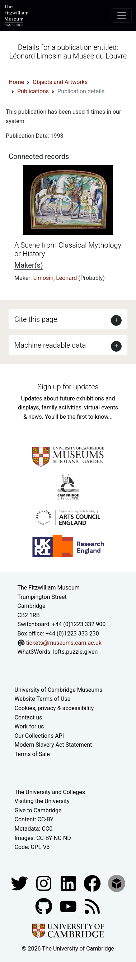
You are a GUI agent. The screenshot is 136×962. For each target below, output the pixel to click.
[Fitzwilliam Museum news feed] (92, 905)
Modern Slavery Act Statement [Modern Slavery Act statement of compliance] (53, 744)
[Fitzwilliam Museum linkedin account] (93, 882)
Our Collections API (39, 735)
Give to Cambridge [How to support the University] (38, 810)
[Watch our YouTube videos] (69, 905)
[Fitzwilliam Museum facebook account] (69, 882)
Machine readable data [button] (50, 345)
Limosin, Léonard (55, 277)
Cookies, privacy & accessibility (54, 708)
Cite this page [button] (35, 319)
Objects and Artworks (60, 82)
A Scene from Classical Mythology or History (67, 249)
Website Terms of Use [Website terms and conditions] (43, 698)
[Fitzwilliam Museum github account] (44, 905)
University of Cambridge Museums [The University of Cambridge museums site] (59, 689)
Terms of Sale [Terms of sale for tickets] (32, 754)
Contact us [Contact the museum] (28, 717)
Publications (33, 91)
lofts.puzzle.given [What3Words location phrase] (75, 651)
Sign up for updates (67, 387)
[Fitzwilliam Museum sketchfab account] (116, 882)
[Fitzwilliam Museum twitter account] (20, 882)
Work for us (29, 726)
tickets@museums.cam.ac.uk (63, 642)
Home (16, 82)
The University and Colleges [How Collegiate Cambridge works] (50, 792)
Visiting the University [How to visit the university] (42, 801)
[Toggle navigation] (122, 15)
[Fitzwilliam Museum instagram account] (44, 882)
